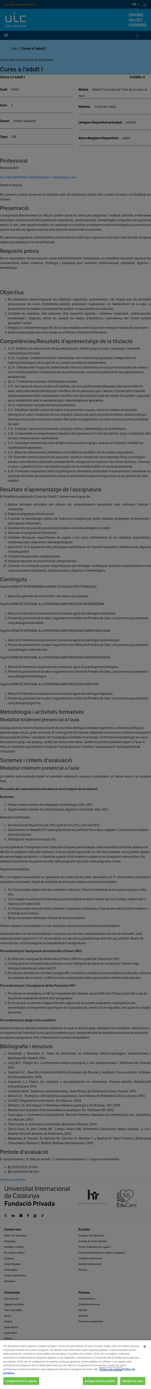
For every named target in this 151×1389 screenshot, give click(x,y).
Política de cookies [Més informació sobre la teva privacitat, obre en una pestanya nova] (111, 1372)
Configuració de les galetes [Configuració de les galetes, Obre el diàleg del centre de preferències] (21, 1384)
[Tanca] (144, 1350)
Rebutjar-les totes (132, 1384)
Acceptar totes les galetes (100, 1384)
